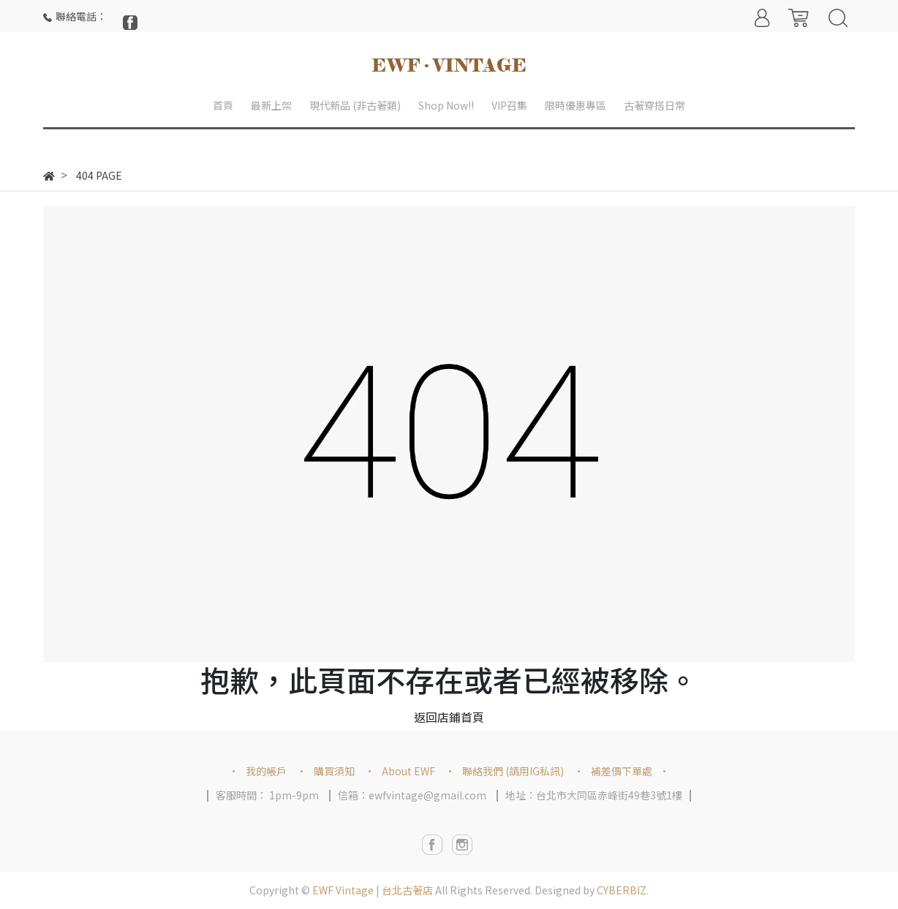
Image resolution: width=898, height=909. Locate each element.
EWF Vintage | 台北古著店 (372, 890)
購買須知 (334, 771)
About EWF (408, 771)
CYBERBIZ (621, 890)
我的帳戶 (266, 771)
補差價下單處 (621, 771)
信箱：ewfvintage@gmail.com (412, 795)
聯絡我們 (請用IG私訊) (513, 771)
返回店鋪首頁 (449, 717)
